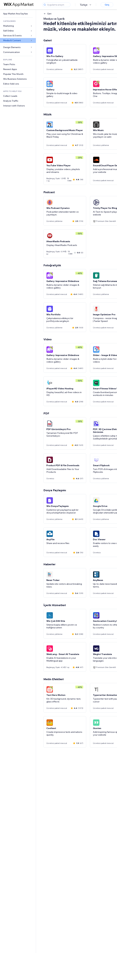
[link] (18, 13)
